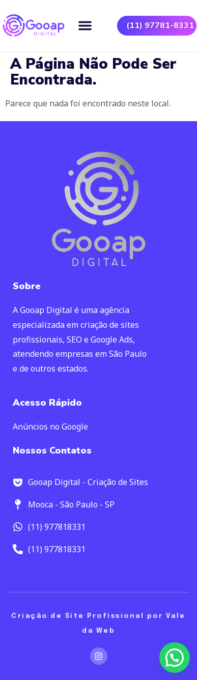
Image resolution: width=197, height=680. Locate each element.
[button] (85, 25)
